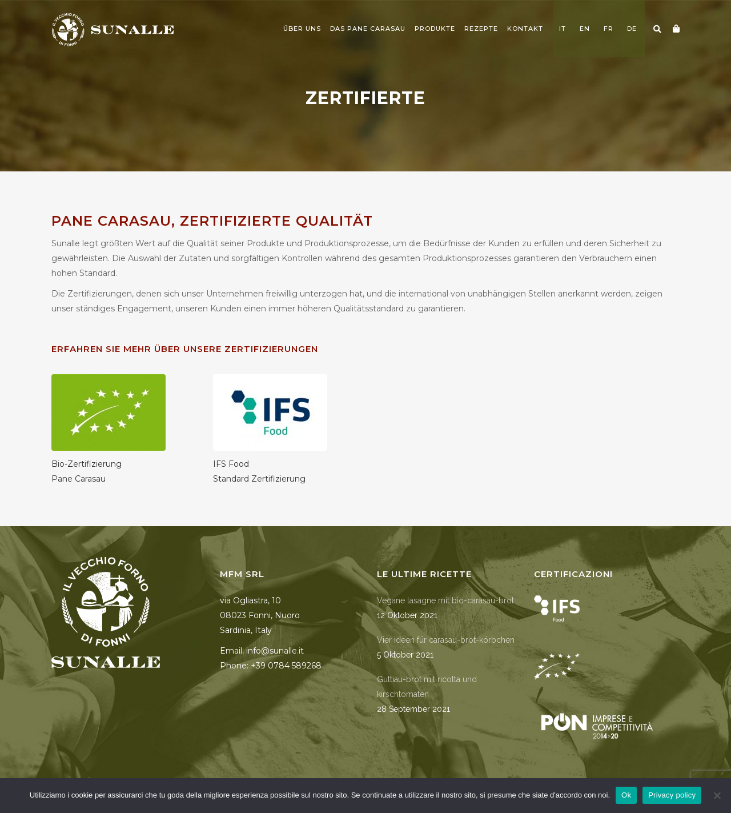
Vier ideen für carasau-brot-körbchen (446, 639)
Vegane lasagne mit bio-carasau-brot (445, 600)
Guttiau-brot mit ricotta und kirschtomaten (427, 687)
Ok (626, 795)
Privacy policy (672, 795)
